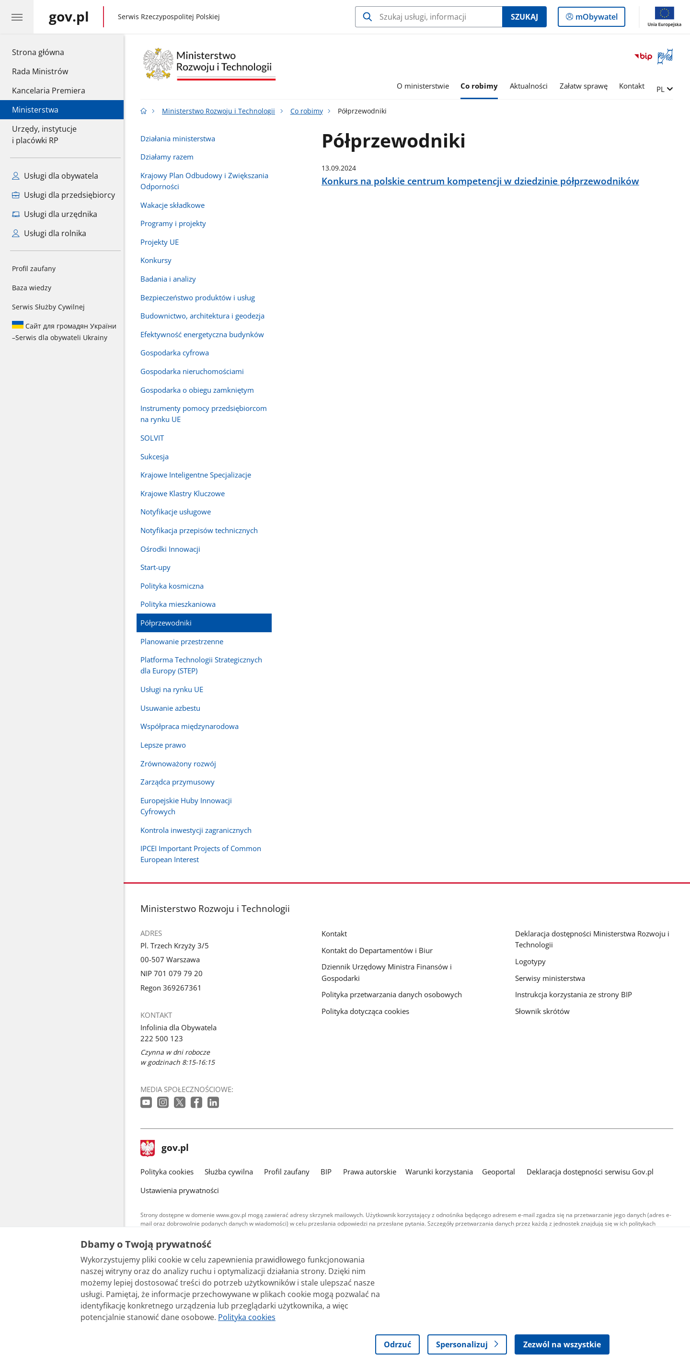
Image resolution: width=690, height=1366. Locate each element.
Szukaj (524, 16)
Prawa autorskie (372, 1171)
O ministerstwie (425, 85)
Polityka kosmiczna (174, 586)
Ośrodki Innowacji (173, 549)
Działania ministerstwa (180, 138)
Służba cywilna (231, 1171)
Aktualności (531, 85)
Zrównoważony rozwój (180, 763)
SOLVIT (154, 438)
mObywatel (596, 19)
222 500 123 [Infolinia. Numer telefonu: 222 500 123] (164, 1038)
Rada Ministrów (40, 71)
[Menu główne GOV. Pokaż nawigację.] (17, 17)
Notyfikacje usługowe (178, 511)
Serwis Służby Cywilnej (48, 306)
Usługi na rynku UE (174, 689)
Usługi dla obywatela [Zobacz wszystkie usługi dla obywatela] (55, 176)
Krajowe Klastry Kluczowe (185, 493)
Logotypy (533, 961)
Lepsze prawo (165, 745)
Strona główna (48, 51)
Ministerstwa (35, 109)
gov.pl (167, 1148)
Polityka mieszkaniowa (180, 604)
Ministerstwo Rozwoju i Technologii (220, 111)
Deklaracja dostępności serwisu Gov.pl (592, 1171)
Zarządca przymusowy (180, 781)
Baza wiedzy (31, 287)
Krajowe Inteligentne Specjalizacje (198, 474)
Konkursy (158, 260)
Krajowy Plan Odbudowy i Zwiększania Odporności (207, 181)
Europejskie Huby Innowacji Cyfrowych (188, 806)
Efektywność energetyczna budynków (204, 334)
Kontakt (634, 85)
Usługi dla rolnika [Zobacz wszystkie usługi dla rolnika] (49, 233)
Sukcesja (157, 456)
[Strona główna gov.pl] (69, 16)
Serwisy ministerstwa (552, 978)
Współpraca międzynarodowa (192, 726)
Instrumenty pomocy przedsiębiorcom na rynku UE (206, 413)
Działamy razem (169, 156)
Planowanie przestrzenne (184, 641)
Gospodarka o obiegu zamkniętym (199, 390)
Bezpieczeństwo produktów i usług (200, 297)
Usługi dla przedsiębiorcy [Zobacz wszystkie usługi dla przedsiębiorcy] (63, 195)
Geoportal (501, 1171)
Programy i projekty (175, 223)
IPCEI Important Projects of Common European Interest (203, 854)
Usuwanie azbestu (173, 708)
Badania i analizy (170, 278)
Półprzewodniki (168, 622)
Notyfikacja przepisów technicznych (201, 530)
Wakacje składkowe (175, 205)
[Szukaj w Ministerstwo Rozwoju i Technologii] (428, 16)
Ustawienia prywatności (182, 1190)
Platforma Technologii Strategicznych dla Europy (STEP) (203, 665)
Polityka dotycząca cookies (368, 1011)
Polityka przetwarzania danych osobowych (394, 994)
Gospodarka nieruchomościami (194, 371)
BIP (328, 1171)
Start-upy (158, 567)
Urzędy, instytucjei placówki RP (44, 135)
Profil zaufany (34, 268)
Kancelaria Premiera (48, 90)
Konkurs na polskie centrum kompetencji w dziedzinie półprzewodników (483, 181)
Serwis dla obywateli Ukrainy (64, 331)
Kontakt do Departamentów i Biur (379, 950)
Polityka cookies (169, 1171)
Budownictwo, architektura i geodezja (205, 315)
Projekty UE (162, 242)
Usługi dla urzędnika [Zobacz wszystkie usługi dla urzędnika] (54, 214)
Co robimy (481, 85)
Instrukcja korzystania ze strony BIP (576, 994)
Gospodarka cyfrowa (177, 352)
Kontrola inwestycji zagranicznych (198, 830)
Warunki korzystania (441, 1171)
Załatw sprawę (586, 85)
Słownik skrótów (545, 1011)
